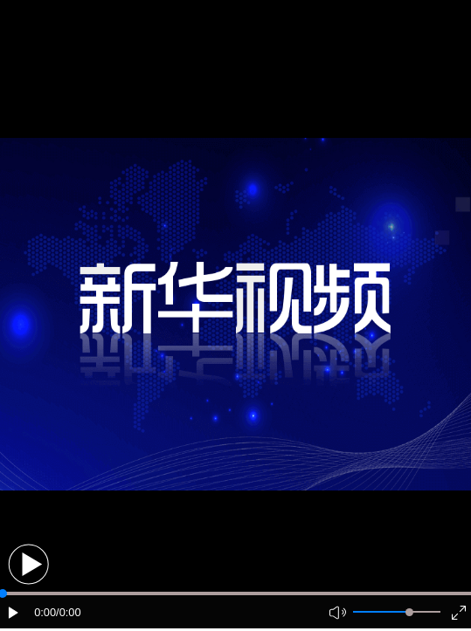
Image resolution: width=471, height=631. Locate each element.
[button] (28, 564)
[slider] (409, 612)
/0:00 (68, 612)
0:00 (45, 612)
